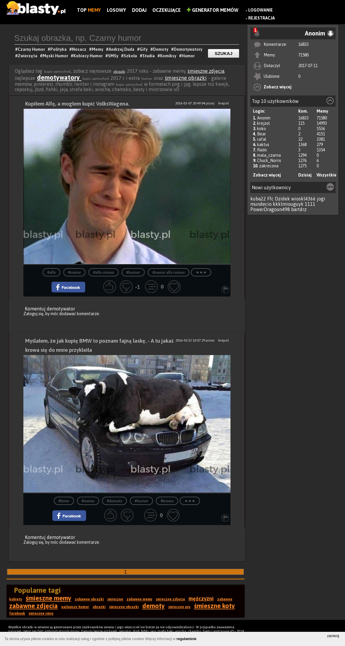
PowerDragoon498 (270, 209)
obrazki (119, 71)
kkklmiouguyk (288, 204)
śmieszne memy (48, 598)
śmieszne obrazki (186, 78)
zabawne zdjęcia (33, 606)
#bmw (64, 500)
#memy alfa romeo (168, 272)
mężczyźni (201, 598)
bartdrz (299, 209)
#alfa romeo (103, 272)
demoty (153, 606)
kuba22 (258, 198)
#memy (74, 272)
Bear (261, 134)
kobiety (15, 599)
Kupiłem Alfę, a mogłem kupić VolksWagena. (77, 104)
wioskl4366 (303, 198)
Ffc (270, 198)
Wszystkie (326, 175)
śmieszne (115, 599)
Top (89, 10)
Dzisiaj (305, 175)
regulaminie (186, 639)
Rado (262, 150)
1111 (310, 204)
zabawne (224, 599)
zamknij (333, 636)
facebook (17, 613)
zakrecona (268, 165)
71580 (303, 55)
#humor (133, 272)
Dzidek (282, 198)
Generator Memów (212, 10)
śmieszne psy (179, 607)
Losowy (116, 10)
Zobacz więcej (277, 87)
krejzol (263, 123)
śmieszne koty (214, 606)
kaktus (263, 144)
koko (261, 128)
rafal (261, 139)
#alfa (51, 272)
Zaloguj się (33, 313)
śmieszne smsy (41, 613)
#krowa (167, 500)
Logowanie (260, 10)
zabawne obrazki (89, 599)
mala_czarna (269, 155)
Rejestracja (261, 18)
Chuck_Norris (269, 160)
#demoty (114, 500)
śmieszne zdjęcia (206, 71)
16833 (303, 44)
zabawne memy (139, 599)
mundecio (261, 204)
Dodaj (139, 10)
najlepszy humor (75, 607)
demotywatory (59, 77)
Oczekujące (166, 10)
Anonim (263, 118)
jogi (321, 198)
